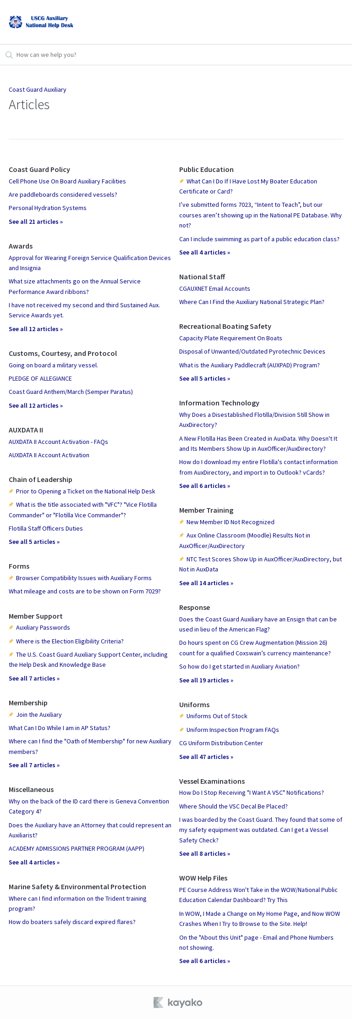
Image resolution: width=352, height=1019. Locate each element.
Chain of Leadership (40, 479)
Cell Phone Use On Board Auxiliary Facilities (67, 181)
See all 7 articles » (34, 678)
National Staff (202, 276)
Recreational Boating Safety (225, 326)
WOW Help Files (203, 877)
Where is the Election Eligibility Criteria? (70, 641)
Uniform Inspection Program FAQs (233, 729)
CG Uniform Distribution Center (221, 743)
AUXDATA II (26, 429)
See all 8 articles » (204, 853)
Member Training (206, 510)
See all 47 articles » (206, 757)
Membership (28, 702)
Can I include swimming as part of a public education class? (259, 239)
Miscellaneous (31, 789)
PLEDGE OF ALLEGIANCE (40, 378)
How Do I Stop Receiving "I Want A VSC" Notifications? (251, 792)
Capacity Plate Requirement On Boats (230, 338)
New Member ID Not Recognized (231, 522)
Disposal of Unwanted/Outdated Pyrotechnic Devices (252, 351)
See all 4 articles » (34, 862)
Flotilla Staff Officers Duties (46, 528)
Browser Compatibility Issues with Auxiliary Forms (84, 578)
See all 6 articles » (204, 486)
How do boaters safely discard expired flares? (72, 922)
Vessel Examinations (212, 781)
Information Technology (219, 402)
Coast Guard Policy (39, 169)
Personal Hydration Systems (48, 208)
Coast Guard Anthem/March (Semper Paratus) (71, 392)
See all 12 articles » (36, 329)
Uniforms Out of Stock (217, 716)
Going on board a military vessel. (53, 365)
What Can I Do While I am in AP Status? (59, 728)
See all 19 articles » (206, 680)
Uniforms (194, 704)
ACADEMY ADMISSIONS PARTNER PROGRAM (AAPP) (76, 848)
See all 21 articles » (36, 221)
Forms (19, 565)
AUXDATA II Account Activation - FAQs (58, 442)
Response (194, 607)
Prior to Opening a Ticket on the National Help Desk (85, 491)
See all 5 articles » (34, 541)
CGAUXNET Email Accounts (214, 288)
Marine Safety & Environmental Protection (77, 886)
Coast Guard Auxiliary (37, 89)
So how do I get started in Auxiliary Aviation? (239, 666)
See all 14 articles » (206, 583)
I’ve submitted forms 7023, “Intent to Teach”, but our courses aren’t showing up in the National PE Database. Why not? (260, 214)
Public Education (206, 169)
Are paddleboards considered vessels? (63, 194)
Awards (21, 245)
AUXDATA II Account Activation (49, 455)
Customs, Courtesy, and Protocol (63, 353)
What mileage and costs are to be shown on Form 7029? (85, 591)
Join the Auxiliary (39, 714)
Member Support (36, 615)
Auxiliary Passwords (43, 627)
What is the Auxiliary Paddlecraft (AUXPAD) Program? (249, 365)
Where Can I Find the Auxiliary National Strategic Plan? (251, 302)
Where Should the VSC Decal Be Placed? (233, 806)
